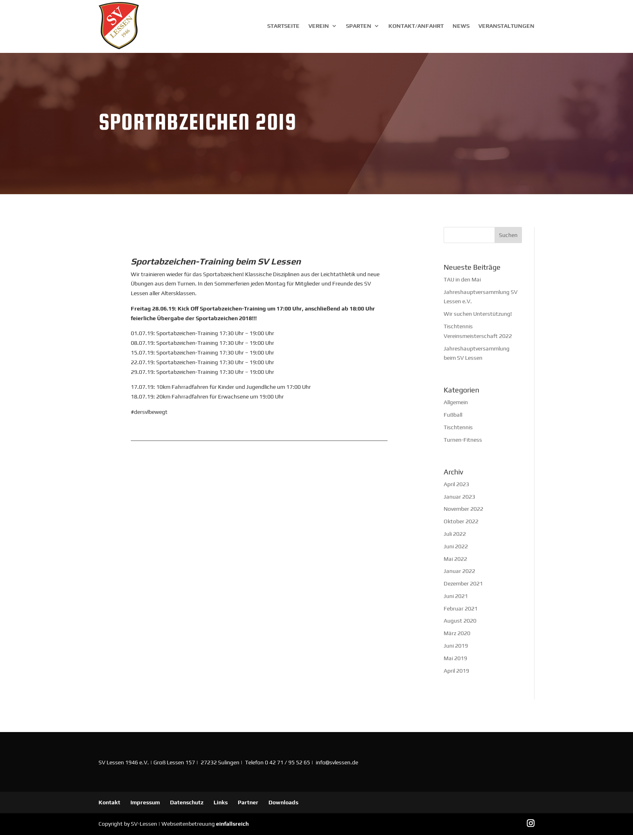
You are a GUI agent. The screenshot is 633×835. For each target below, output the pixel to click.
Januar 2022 (459, 571)
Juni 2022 (456, 546)
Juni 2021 (456, 596)
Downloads (283, 802)
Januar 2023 (459, 496)
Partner (248, 802)
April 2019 (456, 670)
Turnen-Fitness (463, 439)
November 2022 (463, 509)
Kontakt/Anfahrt (416, 26)
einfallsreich (232, 823)
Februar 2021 (461, 608)
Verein (318, 26)
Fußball (453, 414)
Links (221, 802)
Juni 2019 (456, 645)
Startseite (283, 26)
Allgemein (456, 402)
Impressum (145, 802)
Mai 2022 (455, 559)
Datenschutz (186, 802)
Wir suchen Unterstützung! (478, 314)
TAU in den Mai (462, 279)
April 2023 (456, 484)
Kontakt (109, 802)
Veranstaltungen (506, 26)
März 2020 (457, 633)
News (461, 26)
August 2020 (460, 620)
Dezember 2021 (463, 583)
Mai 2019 (455, 658)
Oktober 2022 (461, 521)
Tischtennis (458, 427)
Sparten (358, 26)
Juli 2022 (455, 534)
